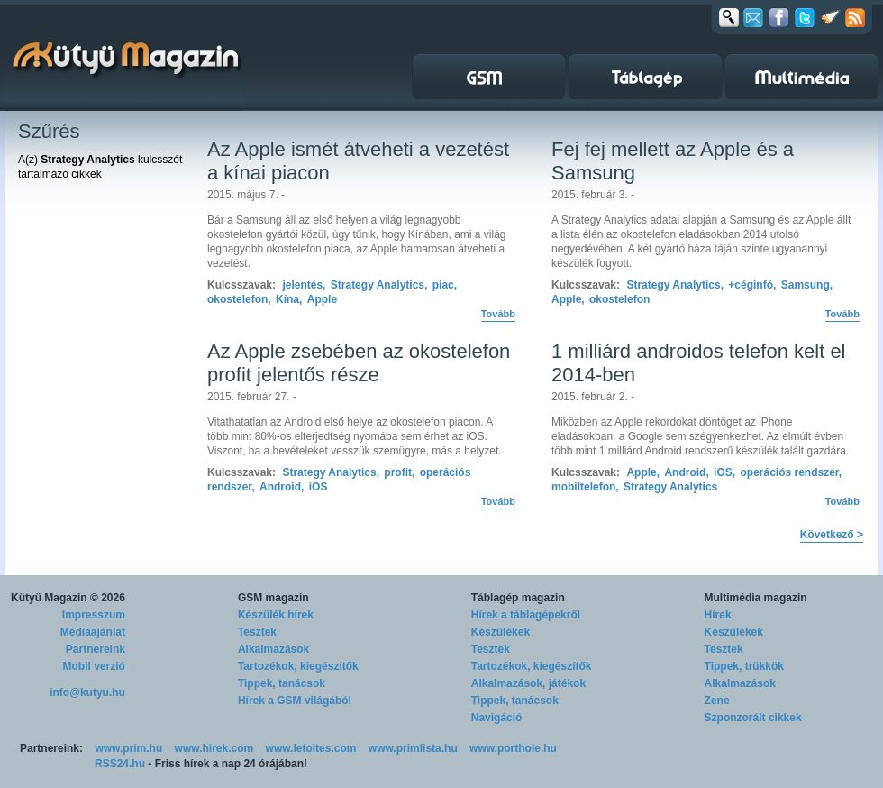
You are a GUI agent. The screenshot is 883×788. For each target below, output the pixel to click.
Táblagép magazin (518, 597)
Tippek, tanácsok (281, 683)
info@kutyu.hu (87, 692)
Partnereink (95, 649)
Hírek (718, 615)
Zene (717, 700)
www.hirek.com (214, 748)
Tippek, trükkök (744, 666)
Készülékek (500, 632)
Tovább (498, 313)
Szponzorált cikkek (753, 717)
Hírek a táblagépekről (525, 615)
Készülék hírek (276, 615)
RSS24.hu (120, 763)
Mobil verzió (94, 666)
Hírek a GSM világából (294, 700)
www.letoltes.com (311, 748)
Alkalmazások (273, 649)
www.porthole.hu (513, 748)
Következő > (831, 534)
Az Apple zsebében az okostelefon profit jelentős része (358, 363)
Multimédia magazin (756, 597)
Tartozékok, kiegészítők (298, 666)
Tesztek (257, 632)
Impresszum (93, 615)
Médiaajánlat (92, 632)
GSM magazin (273, 597)
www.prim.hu (128, 748)
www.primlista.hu (413, 748)
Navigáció (497, 717)
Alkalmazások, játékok (528, 683)
